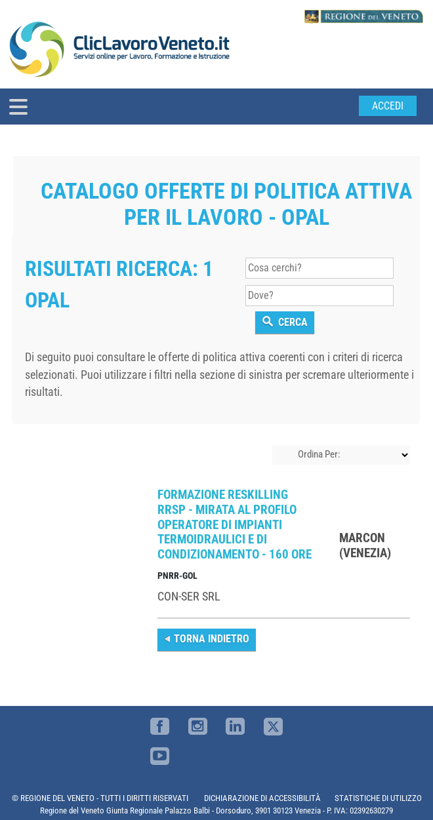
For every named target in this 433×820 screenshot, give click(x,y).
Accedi (387, 106)
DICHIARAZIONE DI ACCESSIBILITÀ (262, 798)
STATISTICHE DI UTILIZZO (378, 798)
